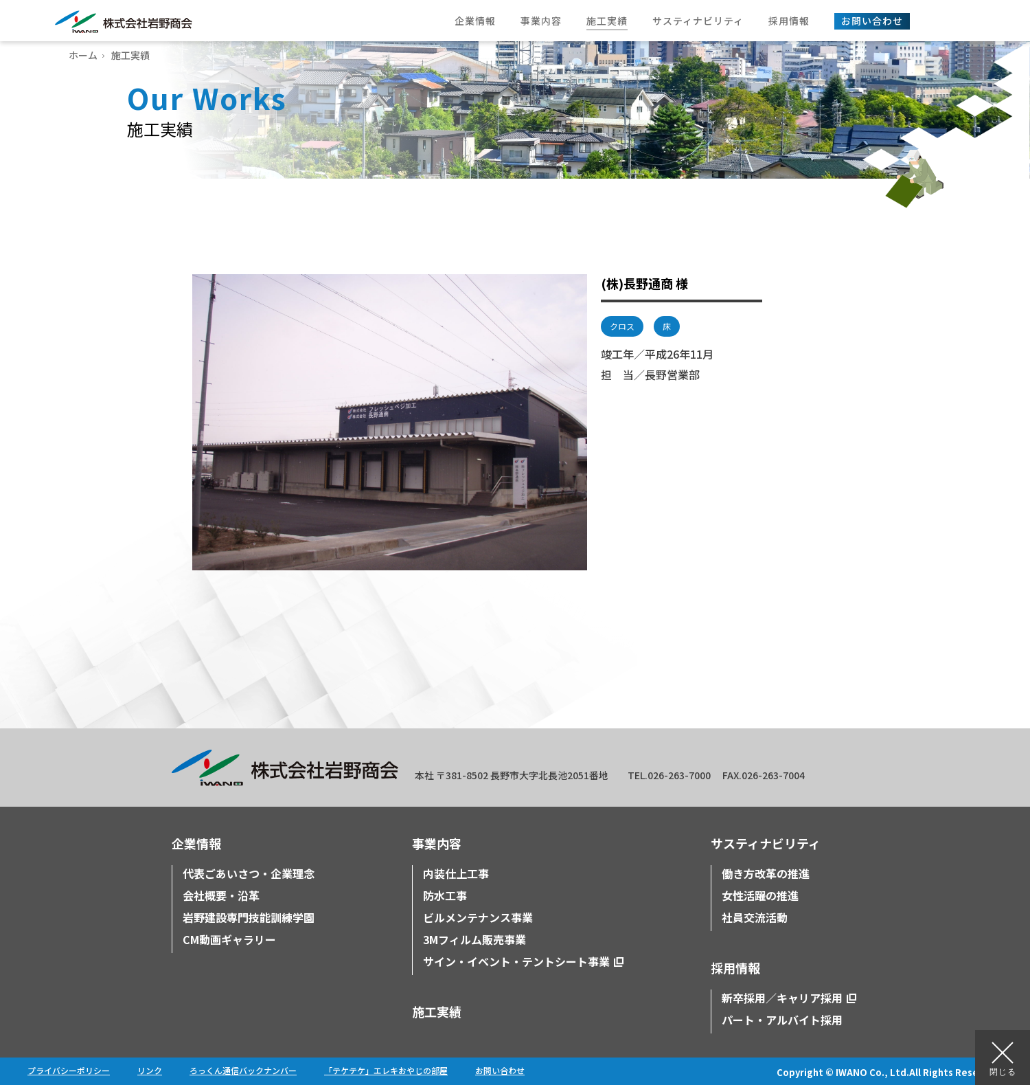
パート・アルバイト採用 (782, 1019)
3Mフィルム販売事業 (474, 939)
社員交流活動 (755, 917)
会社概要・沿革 (221, 895)
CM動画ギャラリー (229, 939)
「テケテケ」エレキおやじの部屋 (386, 1070)
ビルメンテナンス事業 (478, 917)
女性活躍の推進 (760, 895)
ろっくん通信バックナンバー (243, 1070)
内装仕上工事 (456, 873)
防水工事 (445, 895)
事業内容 (436, 843)
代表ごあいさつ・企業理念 (248, 873)
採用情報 (735, 967)
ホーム (83, 55)
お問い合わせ (500, 1070)
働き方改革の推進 (766, 873)
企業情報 (196, 843)
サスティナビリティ (766, 843)
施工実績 (436, 1011)
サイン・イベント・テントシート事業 (516, 961)
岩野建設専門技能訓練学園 (248, 917)
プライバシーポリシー (68, 1070)
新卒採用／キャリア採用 (782, 997)
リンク (149, 1070)
